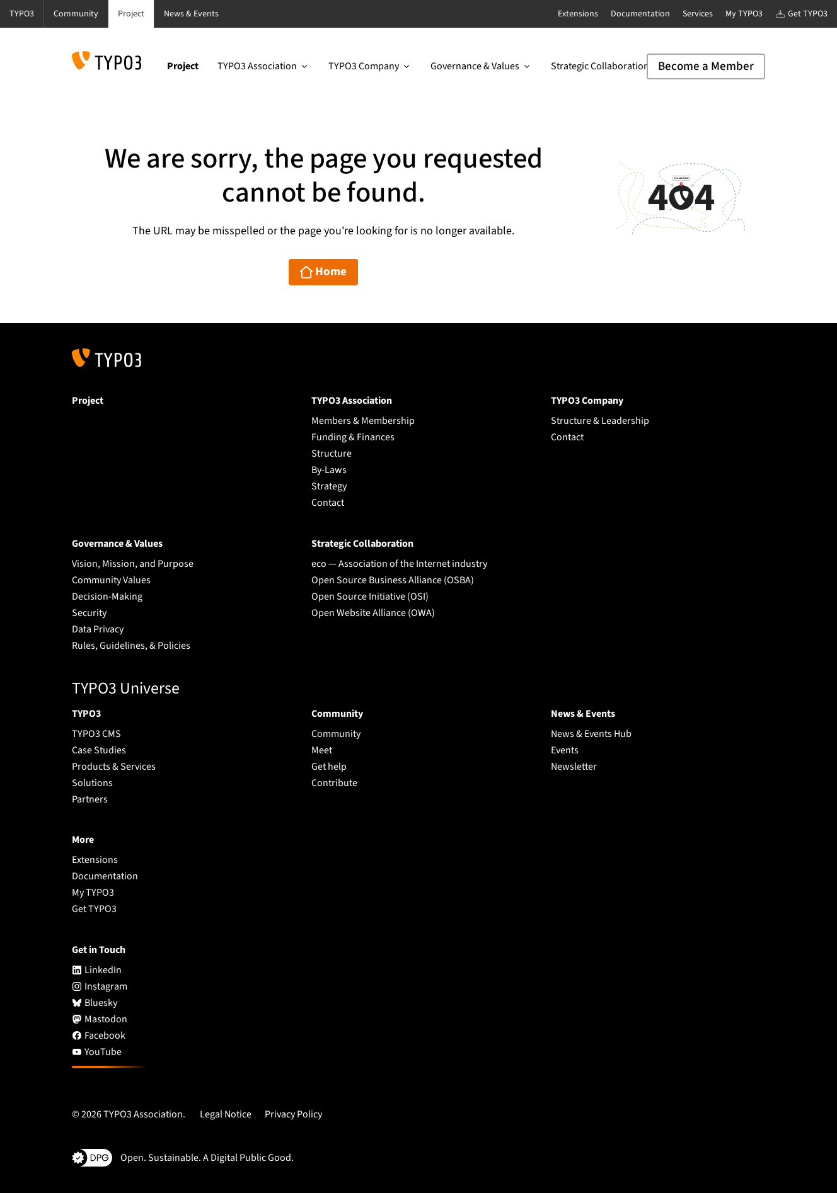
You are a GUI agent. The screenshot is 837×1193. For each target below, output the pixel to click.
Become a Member (706, 66)
